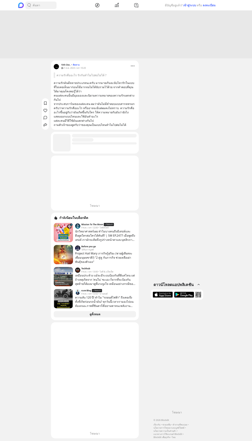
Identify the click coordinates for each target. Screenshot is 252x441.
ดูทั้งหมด (95, 315)
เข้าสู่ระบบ (189, 5)
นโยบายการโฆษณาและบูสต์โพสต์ (168, 427)
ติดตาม (76, 65)
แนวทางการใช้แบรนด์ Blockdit (167, 434)
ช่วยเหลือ (166, 424)
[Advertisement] (126, 35)
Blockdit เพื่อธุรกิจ (161, 437)
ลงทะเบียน (209, 5)
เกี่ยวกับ (156, 424)
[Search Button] (29, 5)
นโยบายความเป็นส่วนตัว (164, 430)
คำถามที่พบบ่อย (180, 424)
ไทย (174, 437)
